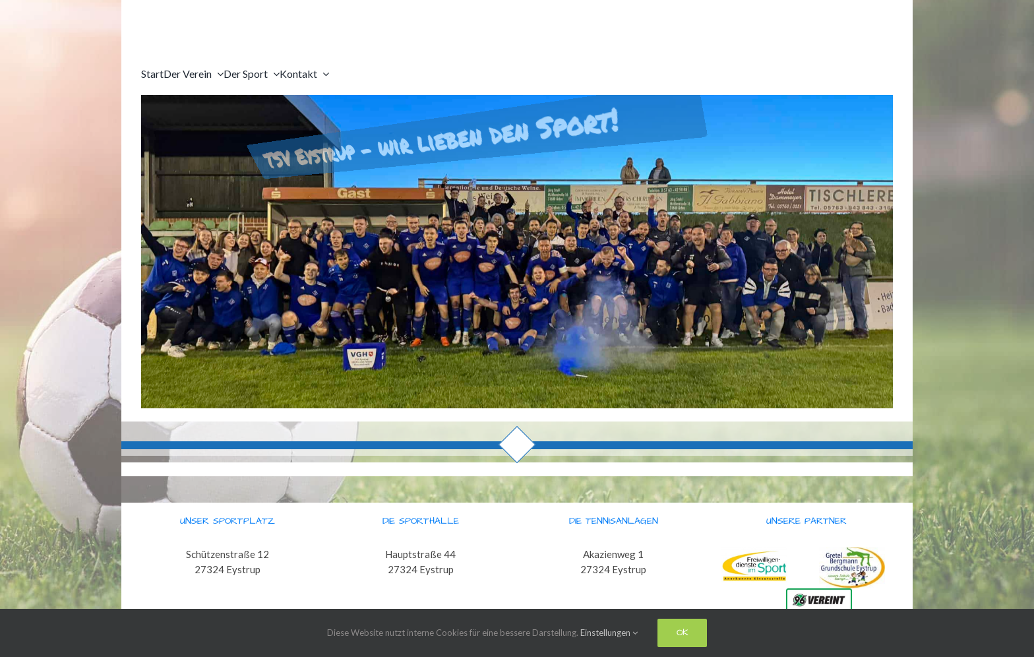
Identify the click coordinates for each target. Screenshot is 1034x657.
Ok (682, 632)
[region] (517, 251)
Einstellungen (609, 632)
